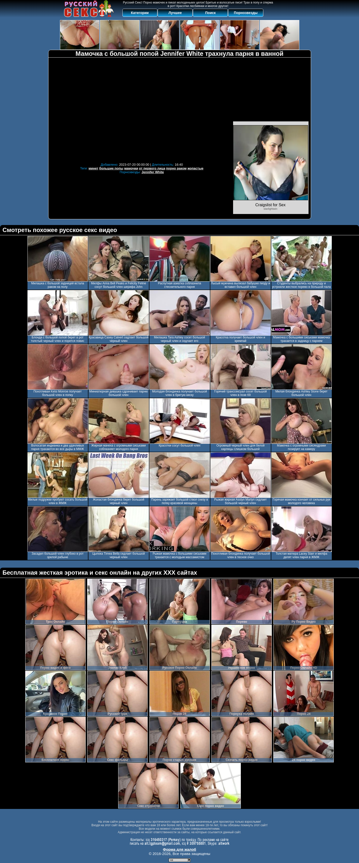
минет (93, 168)
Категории (140, 13)
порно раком (176, 168)
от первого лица (152, 168)
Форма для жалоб (179, 849)
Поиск (210, 13)
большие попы (111, 168)
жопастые (195, 168)
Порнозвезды (246, 13)
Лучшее (175, 13)
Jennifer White (153, 172)
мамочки (131, 168)
